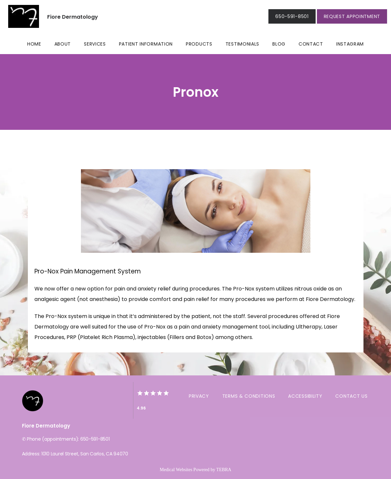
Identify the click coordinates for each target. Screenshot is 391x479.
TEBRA (223, 469)
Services (95, 44)
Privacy (199, 396)
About (62, 44)
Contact (311, 44)
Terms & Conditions (248, 396)
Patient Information (146, 44)
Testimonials (242, 44)
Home (34, 44)
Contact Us (351, 396)
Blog (278, 44)
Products (199, 44)
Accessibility (305, 396)
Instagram (350, 44)
